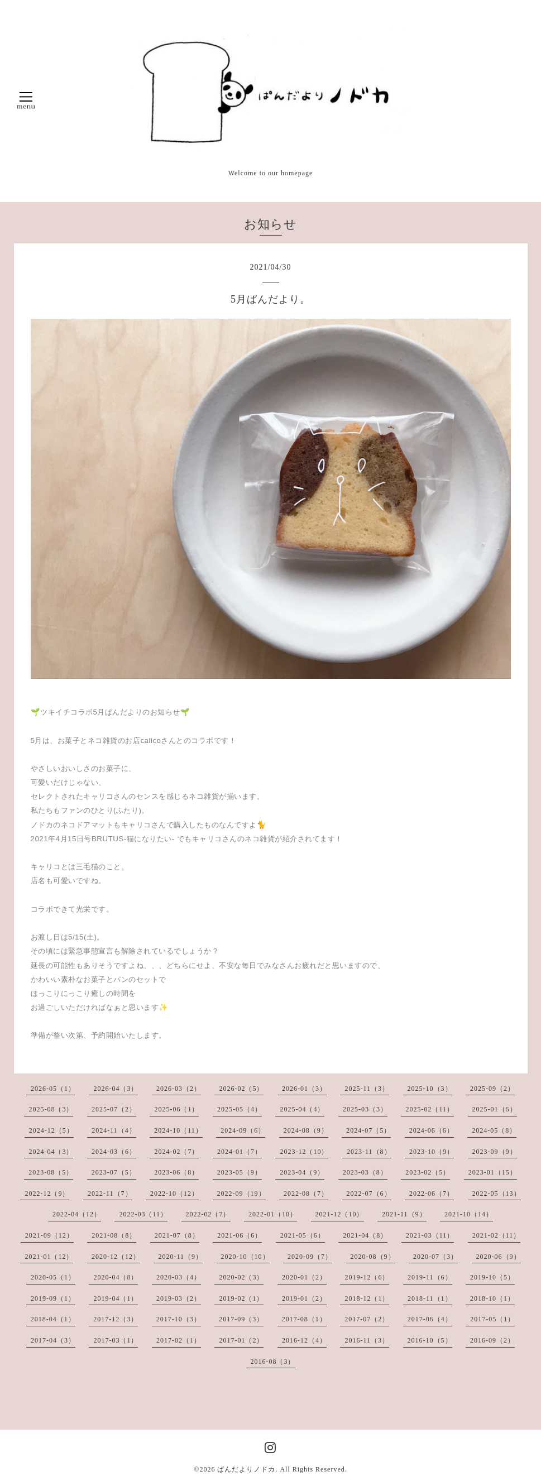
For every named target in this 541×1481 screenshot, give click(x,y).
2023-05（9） (239, 1172)
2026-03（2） (178, 1088)
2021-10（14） (468, 1214)
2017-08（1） (304, 1319)
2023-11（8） (369, 1152)
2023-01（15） (492, 1172)
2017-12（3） (115, 1319)
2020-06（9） (498, 1256)
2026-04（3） (115, 1088)
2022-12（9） (47, 1193)
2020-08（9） (373, 1256)
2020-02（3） (241, 1277)
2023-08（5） (50, 1172)
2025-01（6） (494, 1109)
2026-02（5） (241, 1088)
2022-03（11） (143, 1214)
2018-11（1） (430, 1298)
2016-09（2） (492, 1340)
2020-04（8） (115, 1277)
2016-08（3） (273, 1361)
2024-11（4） (114, 1130)
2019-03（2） (178, 1298)
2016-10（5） (430, 1340)
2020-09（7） (310, 1256)
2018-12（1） (366, 1298)
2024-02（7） (176, 1152)
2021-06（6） (239, 1235)
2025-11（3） (366, 1088)
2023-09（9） (494, 1152)
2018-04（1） (53, 1319)
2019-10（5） (492, 1277)
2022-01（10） (272, 1214)
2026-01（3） (304, 1088)
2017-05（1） (492, 1319)
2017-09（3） (241, 1319)
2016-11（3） (366, 1340)
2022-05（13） (496, 1193)
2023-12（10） (304, 1152)
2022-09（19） (241, 1193)
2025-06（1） (176, 1109)
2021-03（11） (430, 1235)
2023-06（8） (176, 1172)
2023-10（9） (431, 1152)
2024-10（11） (178, 1130)
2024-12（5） (51, 1130)
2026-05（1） (53, 1088)
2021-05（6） (302, 1235)
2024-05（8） (494, 1130)
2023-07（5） (114, 1172)
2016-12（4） (304, 1340)
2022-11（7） (110, 1193)
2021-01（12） (49, 1256)
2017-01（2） (241, 1340)
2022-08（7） (306, 1193)
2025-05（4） (239, 1109)
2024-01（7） (239, 1152)
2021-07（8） (177, 1235)
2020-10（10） (245, 1256)
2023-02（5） (427, 1172)
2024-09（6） (243, 1130)
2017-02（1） (178, 1340)
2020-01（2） (304, 1277)
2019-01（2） (304, 1298)
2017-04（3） (53, 1340)
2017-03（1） (115, 1340)
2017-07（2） (366, 1319)
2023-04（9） (302, 1172)
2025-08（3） (50, 1109)
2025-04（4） (302, 1109)
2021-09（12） (49, 1235)
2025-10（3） (430, 1088)
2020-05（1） (53, 1277)
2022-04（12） (76, 1214)
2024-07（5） (368, 1130)
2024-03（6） (114, 1152)
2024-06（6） (431, 1130)
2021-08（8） (114, 1235)
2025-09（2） (492, 1088)
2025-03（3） (365, 1109)
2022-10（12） (174, 1193)
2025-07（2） (114, 1109)
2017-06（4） (430, 1319)
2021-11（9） (404, 1214)
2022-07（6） (369, 1193)
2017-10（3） (178, 1319)
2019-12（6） (366, 1277)
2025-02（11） (429, 1109)
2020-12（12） (116, 1256)
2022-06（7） (431, 1193)
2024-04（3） (50, 1152)
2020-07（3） (435, 1256)
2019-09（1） (53, 1298)
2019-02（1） (241, 1298)
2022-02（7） (208, 1214)
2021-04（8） (365, 1235)
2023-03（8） (365, 1172)
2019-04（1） (115, 1298)
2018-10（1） (492, 1298)
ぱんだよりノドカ (246, 1469)
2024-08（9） (306, 1130)
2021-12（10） (339, 1214)
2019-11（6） (430, 1277)
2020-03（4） (178, 1277)
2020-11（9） (180, 1256)
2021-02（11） (496, 1235)
